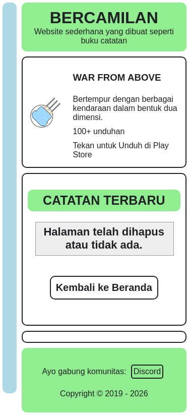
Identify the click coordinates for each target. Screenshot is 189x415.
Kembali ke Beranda (104, 287)
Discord (147, 371)
